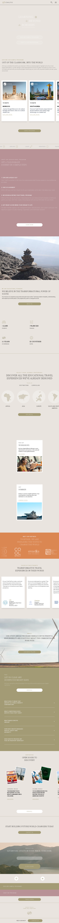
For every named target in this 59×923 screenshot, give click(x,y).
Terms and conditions (29, 908)
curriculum (36, 385)
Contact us (29, 832)
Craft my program (9, 893)
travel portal (29, 899)
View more (10, 799)
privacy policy (29, 907)
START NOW (29, 224)
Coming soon (23, 500)
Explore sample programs (29, 37)
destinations (24, 385)
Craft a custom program (29, 42)
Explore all (29, 414)
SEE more (22, 454)
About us (29, 304)
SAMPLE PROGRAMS (29, 131)
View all (29, 690)
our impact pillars (29, 652)
